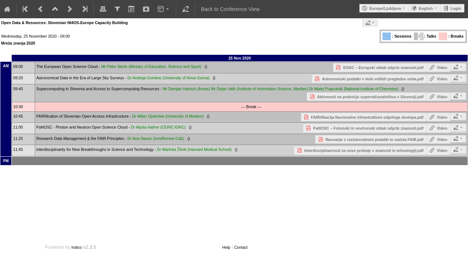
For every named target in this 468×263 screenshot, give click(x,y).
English (426, 8)
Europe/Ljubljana (385, 8)
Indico (76, 247)
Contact (241, 247)
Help (226, 247)
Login (455, 8)
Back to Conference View (230, 9)
